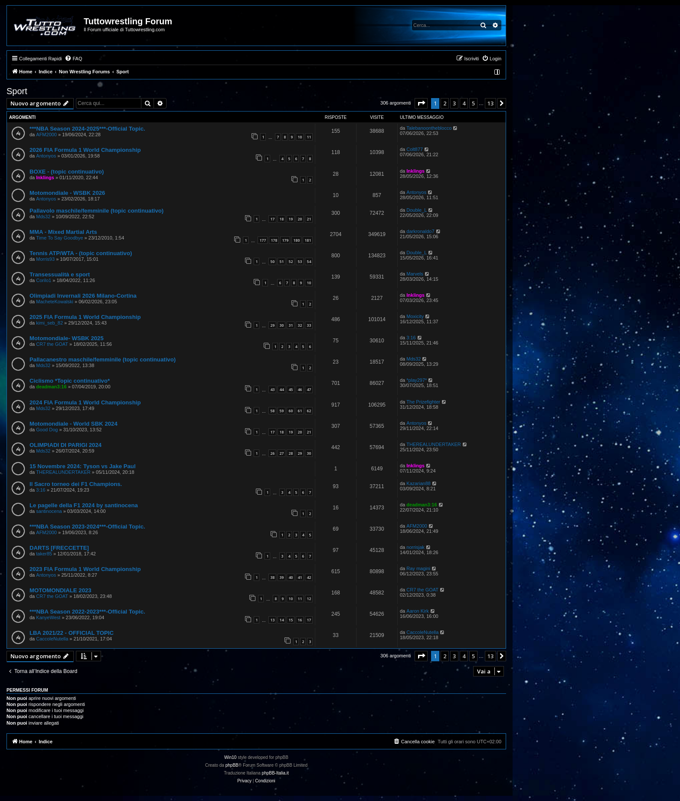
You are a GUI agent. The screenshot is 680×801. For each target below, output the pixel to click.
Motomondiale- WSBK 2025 (66, 338)
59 (281, 411)
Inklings (45, 177)
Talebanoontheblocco (428, 128)
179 (285, 240)
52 (290, 261)
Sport (17, 91)
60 (290, 411)
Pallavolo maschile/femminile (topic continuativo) (96, 210)
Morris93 (45, 259)
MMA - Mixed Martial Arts (63, 232)
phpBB (232, 765)
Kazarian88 (418, 483)
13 (272, 620)
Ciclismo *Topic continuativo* (69, 381)
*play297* (416, 380)
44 (281, 389)
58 (272, 411)
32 (300, 325)
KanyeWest (48, 617)
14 (281, 620)
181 (307, 240)
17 (272, 219)
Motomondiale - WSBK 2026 (67, 193)
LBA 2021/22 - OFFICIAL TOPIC (71, 633)
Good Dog (47, 429)
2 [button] (444, 103)
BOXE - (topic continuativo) (66, 171)
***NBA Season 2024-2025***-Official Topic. (87, 128)
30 (281, 325)
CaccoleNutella (52, 638)
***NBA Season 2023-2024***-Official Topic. (87, 526)
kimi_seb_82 (49, 322)
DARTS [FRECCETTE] (59, 548)
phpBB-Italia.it (275, 773)
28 (290, 453)
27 (281, 453)
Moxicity (415, 316)
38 (272, 577)
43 (272, 389)
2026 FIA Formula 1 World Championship (85, 150)
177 (262, 240)
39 (281, 577)
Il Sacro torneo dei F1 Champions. (75, 484)
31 (290, 325)
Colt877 (414, 149)
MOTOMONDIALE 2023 (60, 590)
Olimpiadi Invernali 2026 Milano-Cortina (83, 295)
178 (274, 240)
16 (300, 620)
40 (290, 577)
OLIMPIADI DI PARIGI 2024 (65, 445)
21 (309, 219)
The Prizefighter (423, 401)
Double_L (416, 210)
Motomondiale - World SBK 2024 (73, 423)
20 (300, 219)
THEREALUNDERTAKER (433, 444)
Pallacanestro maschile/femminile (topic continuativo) (102, 359)
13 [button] (490, 103)
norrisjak (415, 547)
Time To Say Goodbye (59, 237)
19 (290, 219)
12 (309, 598)
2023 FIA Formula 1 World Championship (85, 569)
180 (296, 240)
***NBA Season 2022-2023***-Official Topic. (87, 611)
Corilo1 (43, 280)
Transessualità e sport (59, 274)
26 (272, 453)
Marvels (414, 273)
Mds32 (43, 216)
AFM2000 (46, 134)
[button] (421, 103)
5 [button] (473, 103)
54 (309, 261)
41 (300, 577)
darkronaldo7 (420, 231)
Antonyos (46, 155)
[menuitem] (73, 58)
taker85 (44, 553)
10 (300, 137)
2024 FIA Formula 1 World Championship (85, 402)
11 (309, 137)
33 (309, 325)
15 (290, 620)
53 (300, 261)
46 (300, 389)
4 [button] (463, 103)
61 (300, 411)
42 (309, 577)
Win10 (230, 757)
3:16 (410, 337)
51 (281, 261)
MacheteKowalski (54, 301)
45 (290, 389)
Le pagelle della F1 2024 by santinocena (83, 505)
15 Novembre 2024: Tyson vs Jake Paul (82, 466)
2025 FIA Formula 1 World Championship (85, 317)
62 (309, 411)
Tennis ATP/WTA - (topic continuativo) (80, 253)
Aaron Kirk (417, 611)
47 (309, 389)
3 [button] (454, 103)
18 (281, 219)
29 (272, 325)
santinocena (49, 511)
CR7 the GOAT (52, 344)
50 (272, 261)
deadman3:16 (51, 386)
